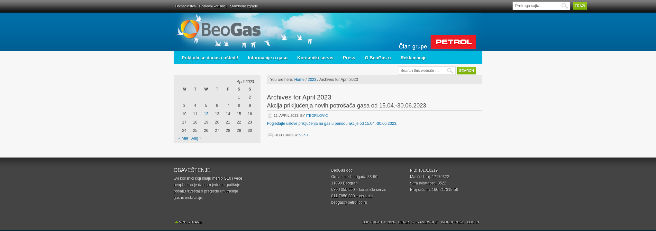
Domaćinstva (185, 6)
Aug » (196, 138)
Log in (473, 222)
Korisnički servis (315, 57)
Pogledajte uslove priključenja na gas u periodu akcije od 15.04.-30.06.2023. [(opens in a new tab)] (332, 123)
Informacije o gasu (268, 57)
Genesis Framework (418, 222)
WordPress (452, 222)
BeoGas (328, 32)
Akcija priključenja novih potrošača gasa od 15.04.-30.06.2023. (347, 105)
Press (349, 57)
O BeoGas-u (378, 57)
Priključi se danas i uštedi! (210, 57)
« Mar (183, 138)
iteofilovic (317, 115)
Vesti (304, 135)
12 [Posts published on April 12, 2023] (206, 114)
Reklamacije (414, 57)
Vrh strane (190, 222)
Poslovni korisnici (212, 6)
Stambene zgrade (244, 6)
